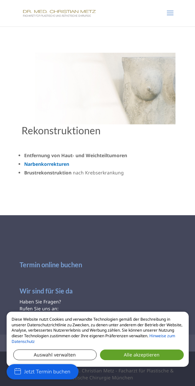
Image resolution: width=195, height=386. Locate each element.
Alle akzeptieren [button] (142, 355)
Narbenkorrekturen (46, 164)
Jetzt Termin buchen (43, 371)
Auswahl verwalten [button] (55, 355)
